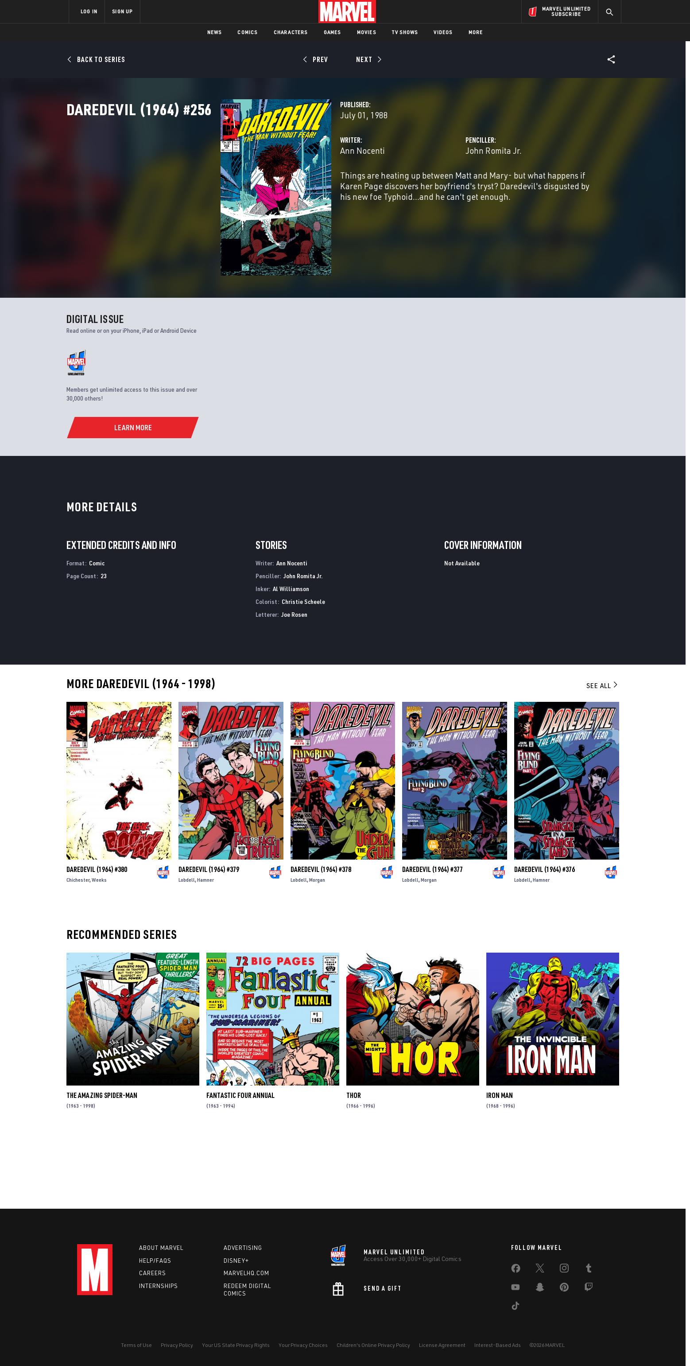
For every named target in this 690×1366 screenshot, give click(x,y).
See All (602, 756)
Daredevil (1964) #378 (321, 940)
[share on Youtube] (515, 1288)
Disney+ (236, 1260)
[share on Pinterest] (564, 1288)
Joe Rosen (294, 685)
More (476, 32)
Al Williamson (291, 659)
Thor (353, 1166)
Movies (366, 32)
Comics (247, 32)
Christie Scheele (303, 672)
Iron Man (499, 1166)
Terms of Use (136, 1345)
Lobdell (186, 950)
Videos (443, 32)
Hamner (205, 950)
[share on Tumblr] (588, 1269)
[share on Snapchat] (539, 1288)
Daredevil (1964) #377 (432, 940)
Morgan (317, 950)
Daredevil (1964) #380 (96, 940)
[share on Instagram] (564, 1269)
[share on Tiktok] (515, 1307)
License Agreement (442, 1345)
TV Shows (405, 32)
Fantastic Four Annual (240, 1166)
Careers (152, 1272)
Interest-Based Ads (497, 1345)
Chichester (77, 950)
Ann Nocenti (254, 189)
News (214, 32)
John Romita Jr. (439, 189)
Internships (158, 1285)
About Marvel (161, 1247)
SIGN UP (122, 11)
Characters (291, 32)
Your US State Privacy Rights (236, 1345)
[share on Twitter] (539, 1269)
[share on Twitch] (588, 1288)
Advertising (243, 1247)
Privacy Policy (177, 1345)
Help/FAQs (155, 1260)
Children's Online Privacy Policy (373, 1345)
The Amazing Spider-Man (101, 1166)
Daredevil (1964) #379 (208, 940)
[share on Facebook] (515, 1270)
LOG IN (89, 11)
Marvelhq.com (246, 1272)
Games (332, 32)
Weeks (99, 950)
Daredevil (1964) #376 (544, 940)
